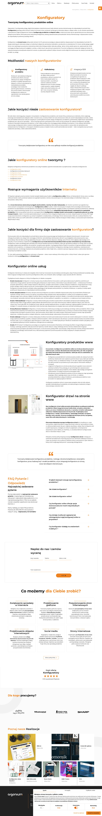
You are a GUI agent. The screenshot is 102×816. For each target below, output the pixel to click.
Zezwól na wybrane (79, 813)
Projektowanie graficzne (51, 604)
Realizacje (66, 3)
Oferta (59, 3)
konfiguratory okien (15, 169)
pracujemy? (22, 695)
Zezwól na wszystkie (93, 813)
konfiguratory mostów (16, 176)
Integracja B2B (80, 69)
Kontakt (92, 3)
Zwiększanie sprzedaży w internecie (21, 604)
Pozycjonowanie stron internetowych (80, 604)
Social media (51, 631)
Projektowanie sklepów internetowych (22, 632)
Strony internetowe (80, 631)
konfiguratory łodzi (15, 180)
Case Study (84, 3)
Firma (53, 3)
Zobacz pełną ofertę (51, 657)
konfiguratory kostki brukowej (18, 175)
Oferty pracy (75, 3)
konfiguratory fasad (15, 173)
